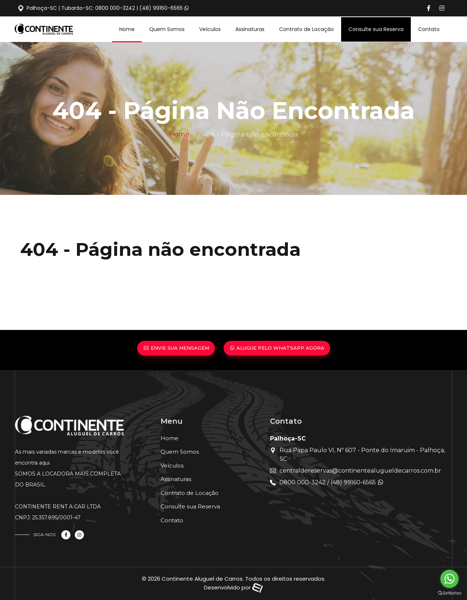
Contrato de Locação (306, 29)
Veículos (210, 29)
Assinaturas (250, 29)
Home (127, 29)
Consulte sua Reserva (376, 29)
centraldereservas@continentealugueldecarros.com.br (360, 470)
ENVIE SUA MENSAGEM (176, 348)
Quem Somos (167, 29)
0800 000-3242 (115, 8)
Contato (429, 29)
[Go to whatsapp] (449, 579)
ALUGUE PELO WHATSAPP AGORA (276, 348)
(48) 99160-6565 (161, 8)
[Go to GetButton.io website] (449, 593)
